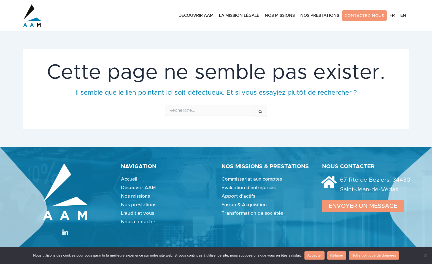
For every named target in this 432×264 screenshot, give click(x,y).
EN (403, 15)
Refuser (336, 255)
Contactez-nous (364, 16)
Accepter (314, 255)
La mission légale (239, 15)
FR (392, 15)
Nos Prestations (319, 15)
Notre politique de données (374, 255)
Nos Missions (280, 15)
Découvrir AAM (196, 15)
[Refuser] (425, 255)
